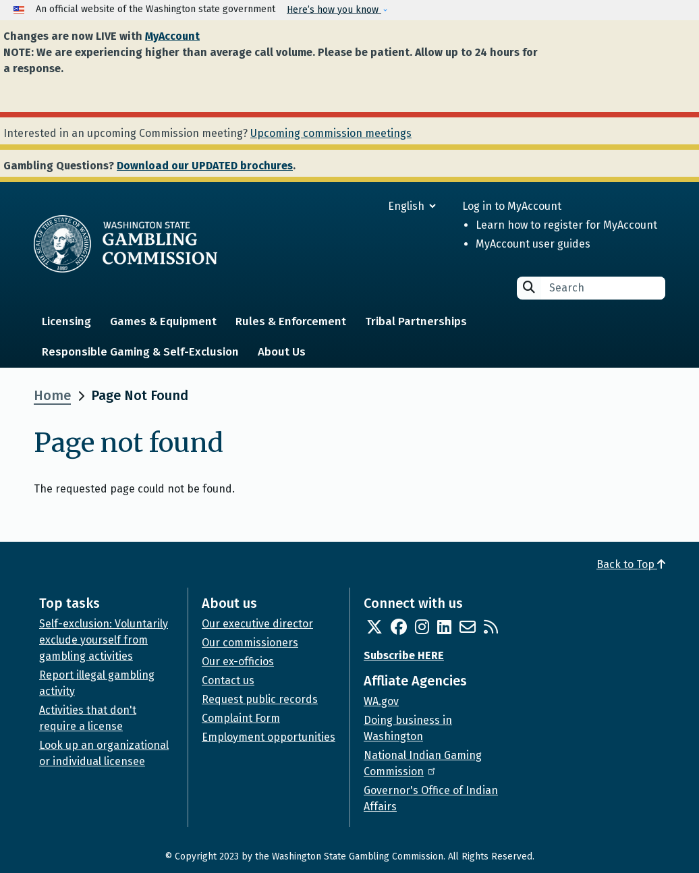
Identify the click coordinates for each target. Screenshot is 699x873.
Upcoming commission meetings (331, 133)
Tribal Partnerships (416, 321)
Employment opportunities (268, 737)
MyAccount (172, 36)
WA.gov (381, 701)
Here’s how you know (334, 10)
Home (52, 395)
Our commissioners (250, 642)
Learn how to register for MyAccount (566, 225)
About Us (282, 352)
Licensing (66, 321)
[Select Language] (363, 206)
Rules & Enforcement (290, 321)
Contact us (228, 680)
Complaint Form (241, 718)
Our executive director (257, 623)
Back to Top (630, 564)
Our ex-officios (238, 661)
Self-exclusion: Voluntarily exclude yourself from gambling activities (103, 640)
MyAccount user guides (533, 243)
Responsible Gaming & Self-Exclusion (140, 352)
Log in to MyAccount (511, 206)
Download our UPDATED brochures (205, 165)
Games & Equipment (163, 321)
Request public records (260, 699)
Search (529, 287)
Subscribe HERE (404, 655)
